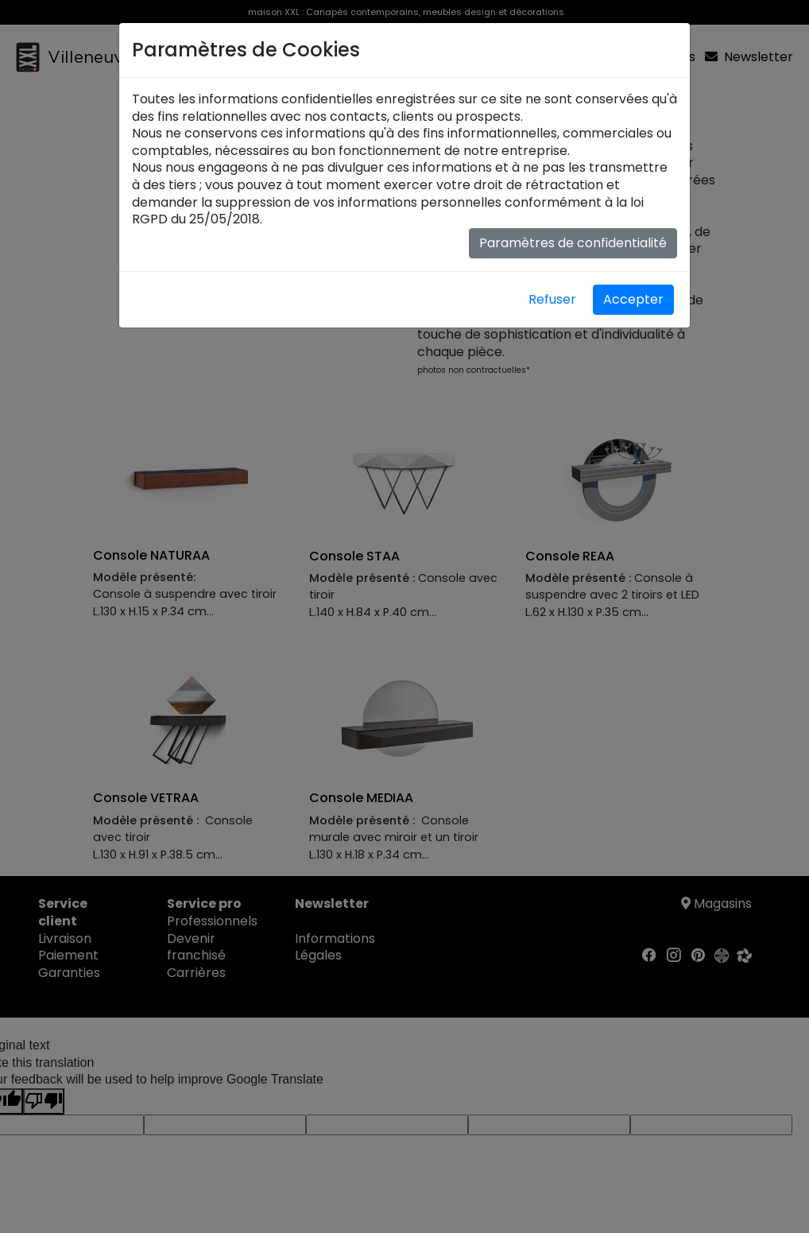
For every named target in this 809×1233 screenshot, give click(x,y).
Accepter (633, 299)
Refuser (552, 299)
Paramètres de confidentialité (573, 243)
